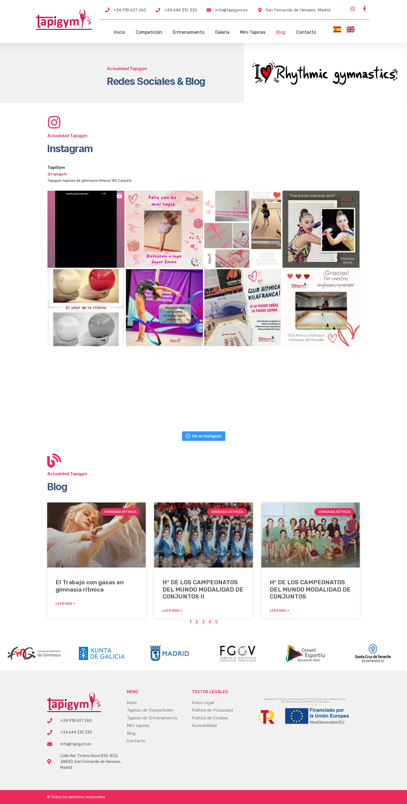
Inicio (119, 32)
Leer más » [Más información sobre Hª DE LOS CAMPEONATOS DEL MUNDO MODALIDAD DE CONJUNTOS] (279, 610)
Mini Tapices (252, 32)
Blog (281, 32)
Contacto (306, 32)
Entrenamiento (188, 32)
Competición (149, 32)
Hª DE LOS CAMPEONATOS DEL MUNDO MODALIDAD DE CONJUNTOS (310, 589)
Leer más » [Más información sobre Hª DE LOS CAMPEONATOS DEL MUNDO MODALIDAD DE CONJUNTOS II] (172, 610)
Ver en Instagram (203, 436)
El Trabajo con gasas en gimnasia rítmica (90, 586)
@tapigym (57, 174)
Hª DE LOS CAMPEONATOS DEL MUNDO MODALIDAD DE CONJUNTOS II (202, 589)
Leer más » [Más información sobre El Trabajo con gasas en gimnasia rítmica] (65, 604)
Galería (222, 32)
